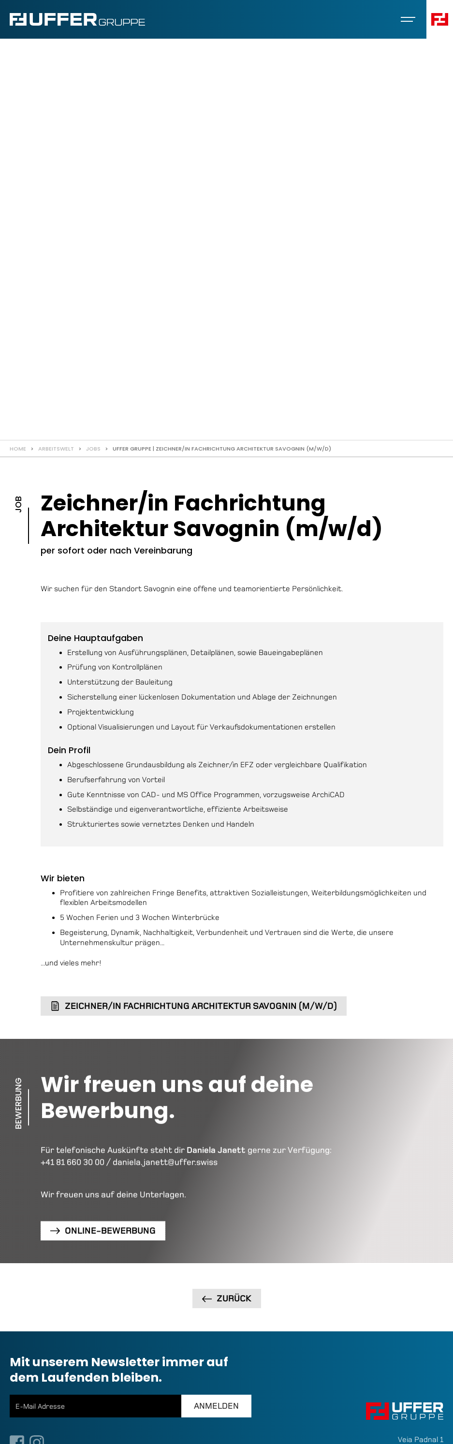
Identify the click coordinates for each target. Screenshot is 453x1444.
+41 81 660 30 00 (72, 1162)
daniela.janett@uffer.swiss (165, 1162)
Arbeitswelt (56, 448)
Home (18, 448)
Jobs (93, 448)
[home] (77, 19)
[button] (408, 19)
